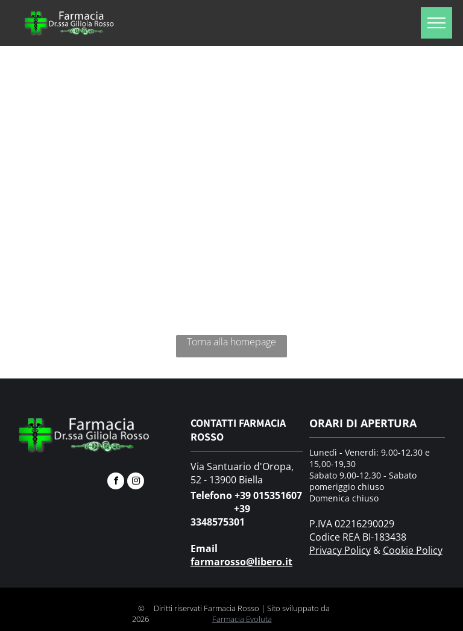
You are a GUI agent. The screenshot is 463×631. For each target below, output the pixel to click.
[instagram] (135, 482)
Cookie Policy (413, 550)
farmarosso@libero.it (241, 561)
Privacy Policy (340, 550)
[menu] (436, 23)
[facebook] (115, 482)
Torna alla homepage (231, 341)
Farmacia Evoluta (242, 619)
